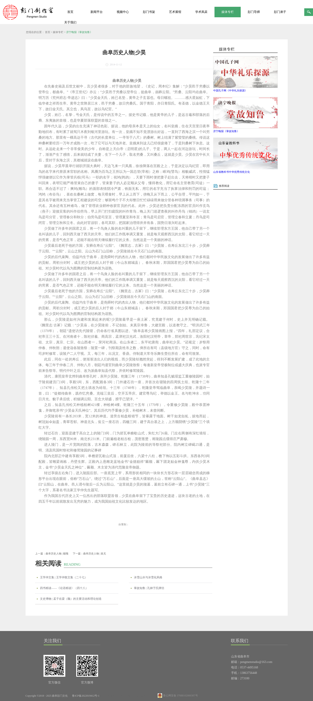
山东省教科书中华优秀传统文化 (231, 171)
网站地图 (110, 695)
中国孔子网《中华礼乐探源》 (230, 90)
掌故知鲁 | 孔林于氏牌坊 (149, 588)
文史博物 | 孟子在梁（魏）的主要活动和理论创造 (71, 598)
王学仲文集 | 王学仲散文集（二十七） (63, 577)
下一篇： (89, 553)
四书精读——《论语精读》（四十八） (64, 588)
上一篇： (51, 553)
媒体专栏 (58, 32)
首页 (70, 12)
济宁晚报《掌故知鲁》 (79, 32)
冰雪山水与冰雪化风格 (148, 577)
